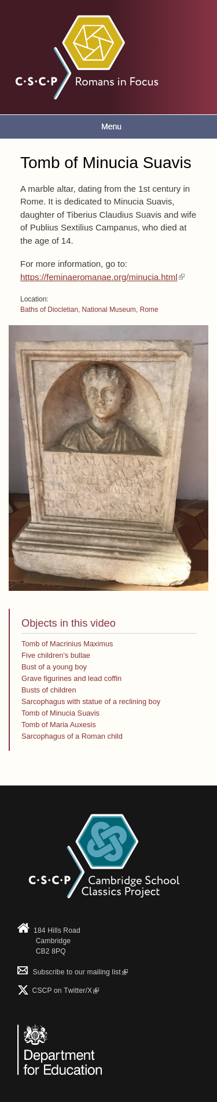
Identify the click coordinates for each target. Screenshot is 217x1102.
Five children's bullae (55, 655)
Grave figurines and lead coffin (71, 678)
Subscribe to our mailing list (72, 972)
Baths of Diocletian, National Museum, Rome (89, 310)
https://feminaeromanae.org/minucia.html (102, 277)
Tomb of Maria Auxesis (58, 724)
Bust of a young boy (54, 666)
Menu (111, 126)
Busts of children (48, 690)
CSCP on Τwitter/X (64, 990)
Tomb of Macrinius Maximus (67, 643)
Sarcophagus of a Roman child (72, 736)
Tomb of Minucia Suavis (60, 713)
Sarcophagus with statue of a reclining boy (90, 701)
